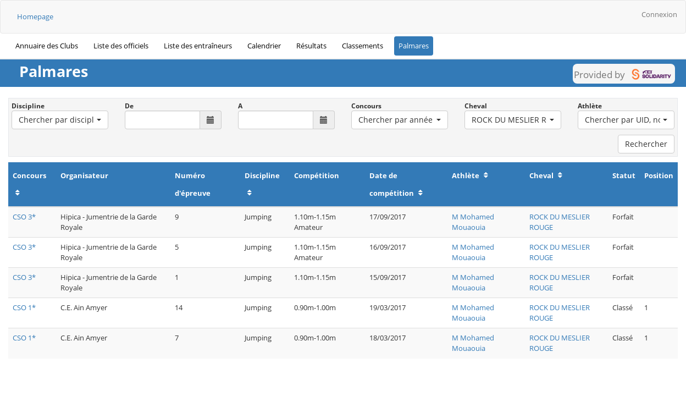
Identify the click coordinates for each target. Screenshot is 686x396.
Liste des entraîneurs (198, 46)
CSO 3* (24, 217)
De (129, 106)
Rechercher (646, 144)
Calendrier (264, 46)
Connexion (659, 14)
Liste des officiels (120, 46)
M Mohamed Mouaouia (473, 222)
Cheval (475, 106)
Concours (366, 106)
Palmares (414, 46)
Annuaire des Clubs (46, 46)
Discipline (28, 106)
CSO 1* (24, 307)
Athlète (590, 106)
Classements (362, 46)
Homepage (35, 16)
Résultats (311, 46)
